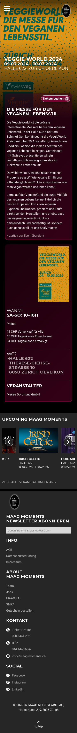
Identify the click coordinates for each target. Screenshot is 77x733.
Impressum (14, 562)
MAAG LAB (13, 598)
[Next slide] (68, 442)
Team (10, 586)
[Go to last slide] (9, 442)
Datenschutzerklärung (21, 556)
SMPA (10, 604)
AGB (9, 550)
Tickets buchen (53, 98)
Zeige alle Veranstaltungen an (28, 482)
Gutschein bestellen (19, 610)
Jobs (9, 592)
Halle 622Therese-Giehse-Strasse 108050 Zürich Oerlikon (36, 365)
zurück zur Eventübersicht (26, 235)
